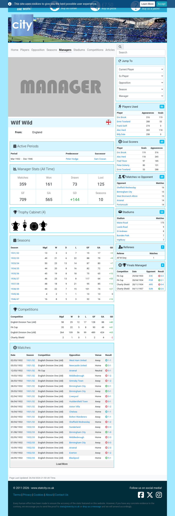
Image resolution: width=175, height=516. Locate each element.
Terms (17, 494)
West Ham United (77, 360)
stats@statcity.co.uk (70, 506)
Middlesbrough (76, 375)
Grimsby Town (76, 381)
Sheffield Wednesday (79, 422)
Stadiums (79, 50)
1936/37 (15, 278)
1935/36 (15, 273)
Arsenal (73, 370)
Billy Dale (121, 134)
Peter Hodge (72, 159)
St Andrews (122, 231)
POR (151, 280)
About (49, 494)
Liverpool (73, 396)
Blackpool (74, 458)
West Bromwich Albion (127, 196)
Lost (100, 177)
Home (14, 50)
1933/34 (15, 263)
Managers (65, 50)
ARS (151, 284)
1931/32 (15, 253)
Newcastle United (77, 365)
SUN (151, 289)
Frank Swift (122, 126)
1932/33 (15, 258)
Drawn (75, 177)
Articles (110, 50)
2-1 (108, 386)
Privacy (27, 494)
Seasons (52, 50)
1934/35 (15, 268)
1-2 (108, 375)
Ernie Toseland (123, 121)
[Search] (141, 52)
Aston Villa (74, 406)
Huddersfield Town (78, 401)
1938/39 (15, 289)
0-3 (108, 442)
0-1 (108, 370)
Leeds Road (122, 227)
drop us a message (92, 506)
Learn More (148, 4)
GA (49, 193)
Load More (62, 464)
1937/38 (15, 283)
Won (49, 177)
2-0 (161, 289)
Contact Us (61, 494)
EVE (151, 276)
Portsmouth (122, 205)
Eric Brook (121, 117)
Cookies (38, 494)
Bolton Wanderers (78, 417)
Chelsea (73, 411)
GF (23, 193)
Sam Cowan (100, 159)
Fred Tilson (122, 161)
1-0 (108, 432)
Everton (73, 453)
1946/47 (15, 299)
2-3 (108, 427)
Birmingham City (77, 386)
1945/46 (15, 294)
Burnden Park (123, 235)
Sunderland (74, 427)
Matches (23, 177)
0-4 (161, 284)
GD (75, 193)
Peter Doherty (123, 165)
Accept (161, 4)
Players (24, 50)
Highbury (121, 240)
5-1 (108, 365)
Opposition (37, 50)
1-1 (108, 360)
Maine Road (122, 223)
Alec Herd (121, 130)
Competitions (95, 50)
